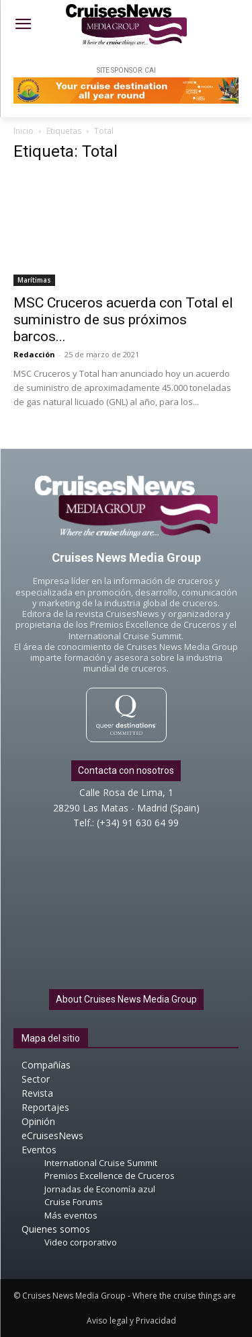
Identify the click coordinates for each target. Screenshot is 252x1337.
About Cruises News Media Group (126, 999)
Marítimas (34, 280)
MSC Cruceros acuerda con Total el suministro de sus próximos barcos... (123, 320)
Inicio (23, 131)
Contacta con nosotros (126, 770)
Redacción (34, 354)
